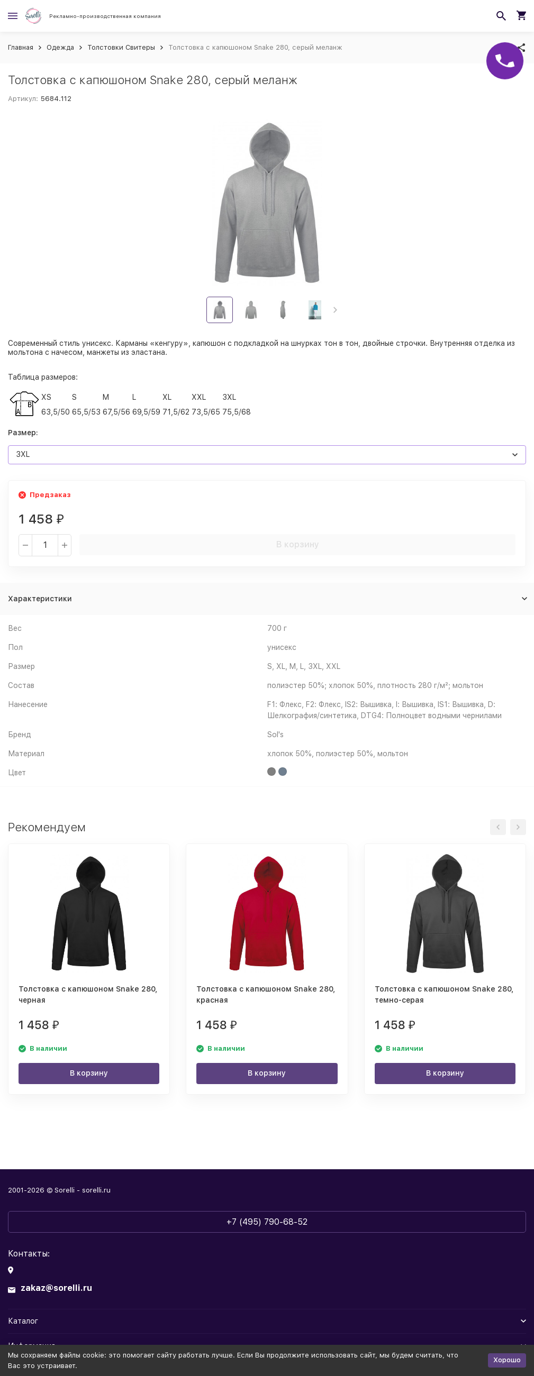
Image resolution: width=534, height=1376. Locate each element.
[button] (335, 310)
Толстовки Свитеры (121, 47)
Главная (20, 47)
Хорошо (507, 1360)
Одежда (60, 47)
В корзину (297, 544)
